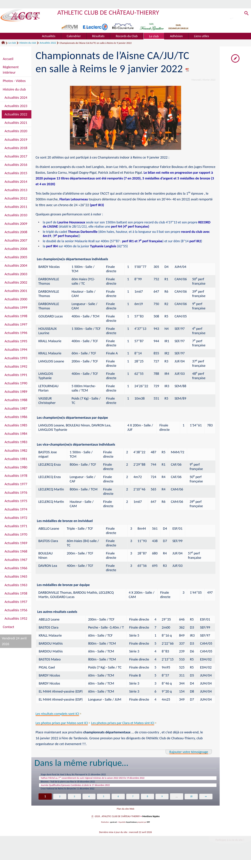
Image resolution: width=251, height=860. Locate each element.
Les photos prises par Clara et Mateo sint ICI (124, 723)
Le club (12, 42)
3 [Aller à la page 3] (74, 802)
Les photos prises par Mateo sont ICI (62, 723)
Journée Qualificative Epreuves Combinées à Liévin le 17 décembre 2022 (86, 789)
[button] (246, 14)
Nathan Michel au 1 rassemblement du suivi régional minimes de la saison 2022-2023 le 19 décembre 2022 (108, 780)
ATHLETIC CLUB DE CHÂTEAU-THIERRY (109, 12)
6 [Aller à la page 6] (118, 802)
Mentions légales (151, 824)
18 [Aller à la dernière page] (191, 802)
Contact (8, 627)
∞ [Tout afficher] (206, 802)
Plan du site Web (125, 815)
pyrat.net (113, 830)
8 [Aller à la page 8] (147, 802)
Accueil (8, 59)
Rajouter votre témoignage (188, 752)
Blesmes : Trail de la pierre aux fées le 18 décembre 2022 (76, 785)
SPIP (148, 830)
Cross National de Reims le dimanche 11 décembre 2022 (76, 794)
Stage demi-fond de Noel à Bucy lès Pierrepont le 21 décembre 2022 (83, 776)
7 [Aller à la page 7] (133, 802)
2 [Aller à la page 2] (59, 802)
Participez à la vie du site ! (229, 847)
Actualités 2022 (48, 42)
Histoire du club (28, 42)
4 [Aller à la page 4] (89, 802)
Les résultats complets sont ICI (58, 714)
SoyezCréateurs (131, 830)
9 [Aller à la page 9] (162, 802)
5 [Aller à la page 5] (103, 802)
